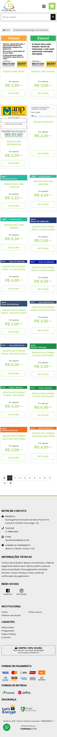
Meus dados (8, 627)
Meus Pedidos (9, 634)
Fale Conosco (35, 612)
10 (4, 483)
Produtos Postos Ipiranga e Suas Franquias (31, 30)
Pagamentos (8, 630)
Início (6, 30)
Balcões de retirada (11, 615)
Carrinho (6, 637)
